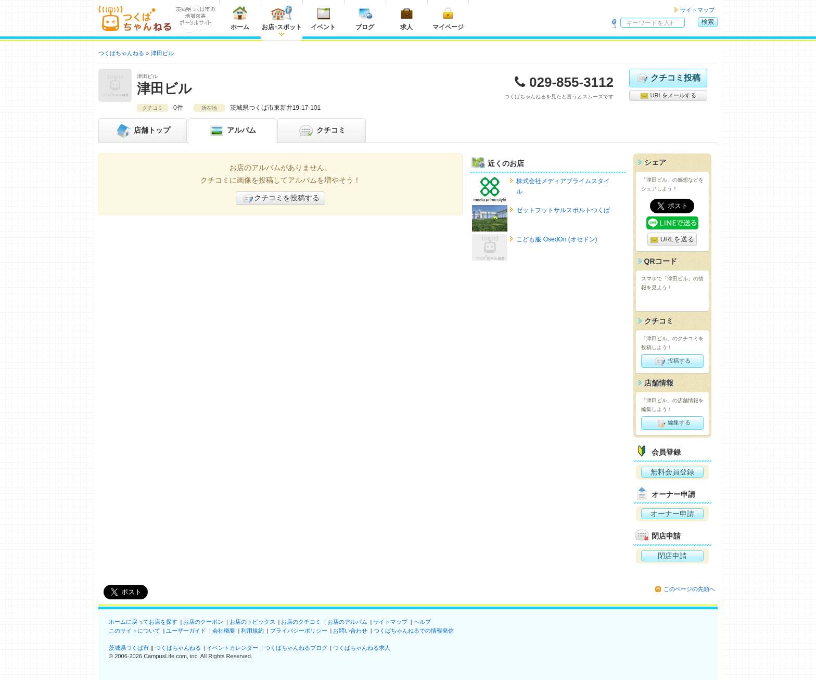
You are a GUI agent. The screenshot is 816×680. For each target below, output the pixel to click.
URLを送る (672, 239)
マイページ (448, 18)
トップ (142, 130)
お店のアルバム (347, 622)
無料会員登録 (672, 472)
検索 (708, 21)
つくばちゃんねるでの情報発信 (414, 630)
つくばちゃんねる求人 (361, 648)
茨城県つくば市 (129, 648)
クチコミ (322, 130)
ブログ (364, 18)
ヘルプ (422, 622)
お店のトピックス (252, 622)
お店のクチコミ (301, 622)
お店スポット (282, 18)
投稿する (672, 361)
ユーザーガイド (186, 630)
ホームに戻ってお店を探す (143, 622)
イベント (323, 18)
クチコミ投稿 (668, 78)
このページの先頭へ (689, 589)
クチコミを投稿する (280, 198)
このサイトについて (134, 630)
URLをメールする (668, 96)
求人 (406, 18)
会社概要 (223, 630)
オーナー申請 (672, 513)
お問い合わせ (350, 630)
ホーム (240, 18)
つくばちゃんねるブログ (295, 648)
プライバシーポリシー (298, 630)
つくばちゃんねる (178, 648)
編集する (672, 423)
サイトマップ (697, 10)
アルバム (232, 130)
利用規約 (252, 630)
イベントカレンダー (232, 648)
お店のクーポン (203, 622)
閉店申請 (672, 555)
